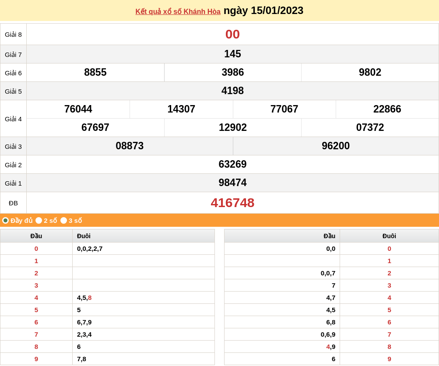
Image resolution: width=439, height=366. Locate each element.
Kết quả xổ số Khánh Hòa (178, 11)
